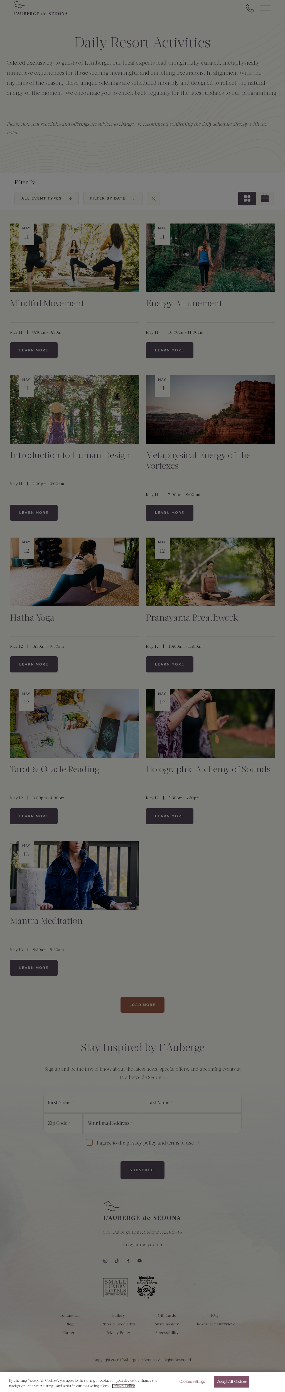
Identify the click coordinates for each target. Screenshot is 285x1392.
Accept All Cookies (231, 1383)
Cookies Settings (192, 1383)
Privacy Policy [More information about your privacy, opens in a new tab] (123, 1387)
